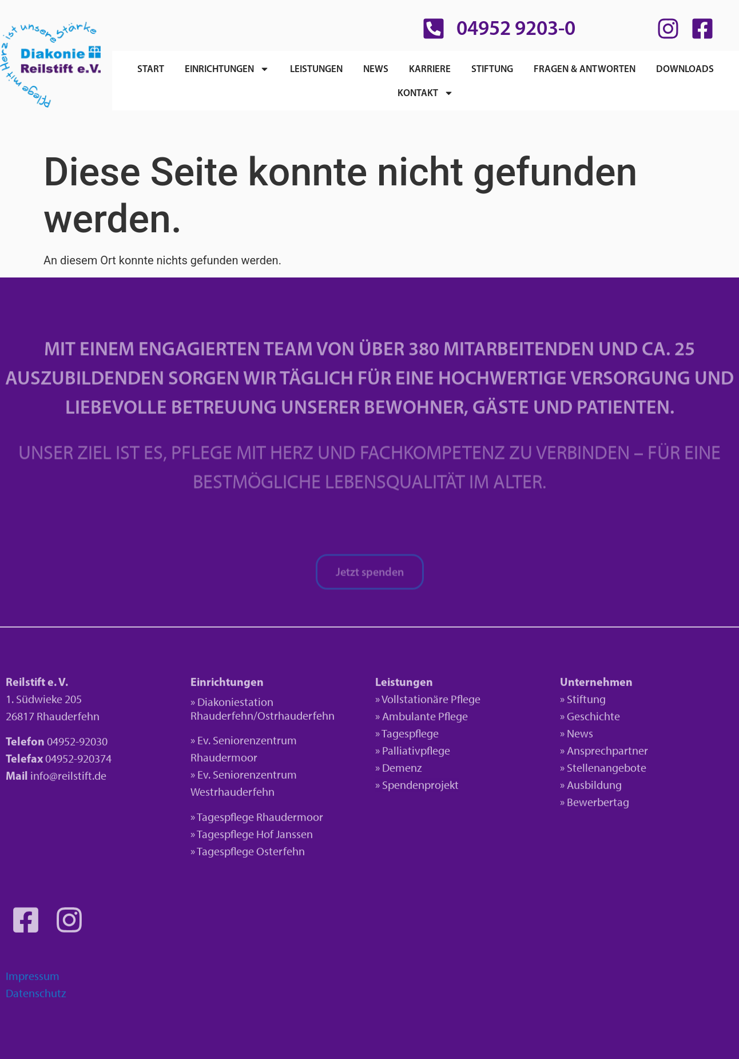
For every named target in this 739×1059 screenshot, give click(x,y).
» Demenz (398, 771)
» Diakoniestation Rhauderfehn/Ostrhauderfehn (262, 711)
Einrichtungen (227, 69)
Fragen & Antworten (584, 68)
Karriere (430, 68)
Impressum (32, 979)
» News (576, 736)
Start (150, 68)
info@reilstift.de (68, 779)
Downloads (685, 68)
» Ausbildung (591, 788)
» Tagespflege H (227, 837)
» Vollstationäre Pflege (427, 702)
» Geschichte (590, 719)
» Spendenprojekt (417, 788)
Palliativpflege (416, 753)
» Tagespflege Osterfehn (247, 855)
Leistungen (316, 68)
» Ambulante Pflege (421, 719)
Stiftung (492, 68)
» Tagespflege (407, 736)
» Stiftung (583, 702)
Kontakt (426, 93)
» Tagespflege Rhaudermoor (256, 820)
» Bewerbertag (594, 805)
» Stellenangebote (603, 771)
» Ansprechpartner (604, 753)
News (375, 68)
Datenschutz (36, 997)
